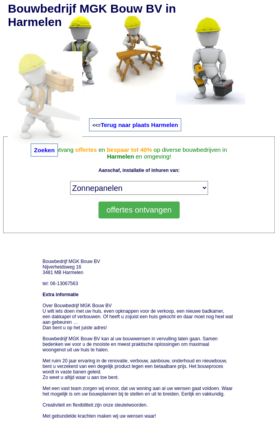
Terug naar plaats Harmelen (139, 124)
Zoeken (44, 150)
